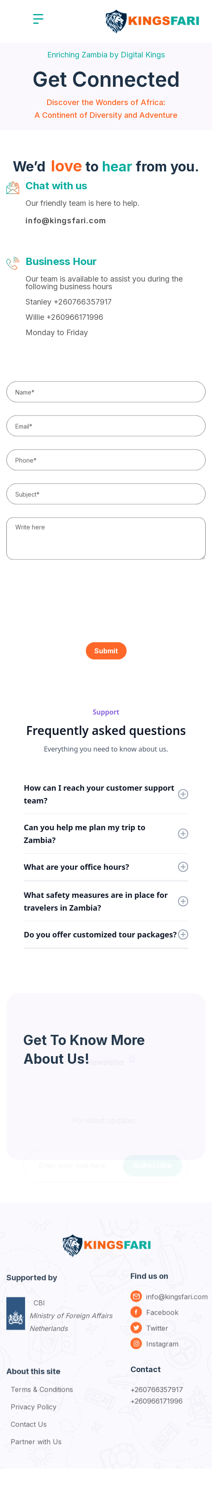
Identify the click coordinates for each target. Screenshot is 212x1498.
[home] (152, 19)
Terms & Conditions (42, 1395)
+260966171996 (156, 1401)
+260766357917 (157, 1389)
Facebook (162, 1317)
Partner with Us (36, 1447)
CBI (70, 1327)
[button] (38, 19)
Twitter (157, 1333)
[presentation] (71, 600)
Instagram (162, 1349)
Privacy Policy (34, 1412)
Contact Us (29, 1430)
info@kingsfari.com (65, 220)
